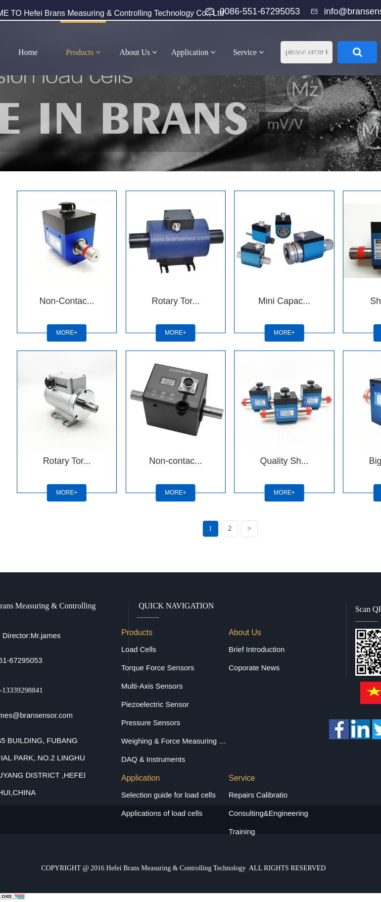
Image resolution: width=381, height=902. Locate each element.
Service (248, 52)
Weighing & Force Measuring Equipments (175, 741)
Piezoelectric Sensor (155, 704)
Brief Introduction (257, 649)
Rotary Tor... (175, 301)
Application (193, 52)
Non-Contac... (66, 301)
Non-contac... (175, 461)
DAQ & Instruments (153, 759)
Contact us (303, 52)
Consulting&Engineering (268, 813)
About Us (138, 52)
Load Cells (138, 649)
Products (83, 52)
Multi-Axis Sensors (152, 686)
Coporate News (254, 667)
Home (28, 52)
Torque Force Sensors (157, 667)
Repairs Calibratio (258, 795)
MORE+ (66, 332)
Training (242, 831)
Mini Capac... (284, 301)
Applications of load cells (161, 813)
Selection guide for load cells (168, 795)
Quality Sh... (284, 461)
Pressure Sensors (150, 722)
